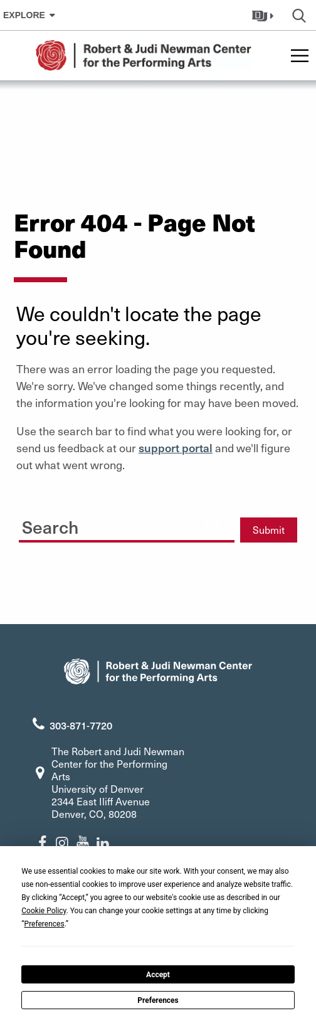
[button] (264, 15)
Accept (158, 974)
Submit (269, 529)
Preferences (158, 1000)
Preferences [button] (44, 923)
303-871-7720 (81, 725)
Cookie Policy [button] (43, 910)
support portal (176, 447)
